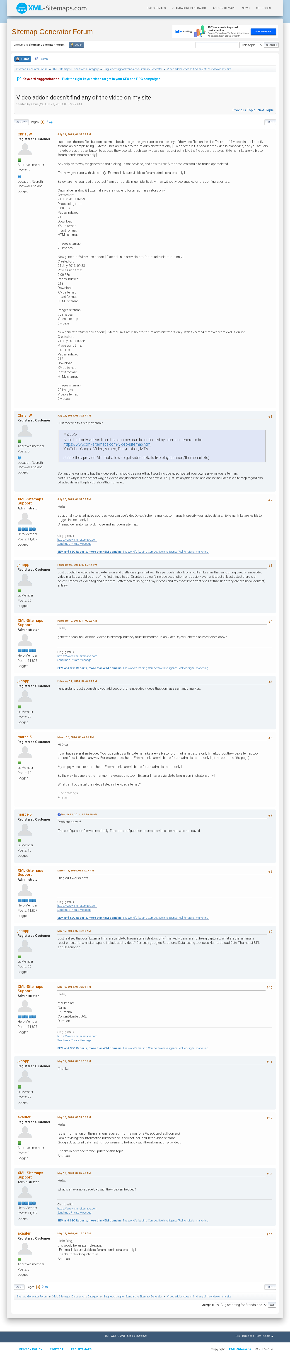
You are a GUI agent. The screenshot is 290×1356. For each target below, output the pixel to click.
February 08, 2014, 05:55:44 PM (77, 564)
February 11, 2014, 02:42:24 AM (77, 681)
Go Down (21, 122)
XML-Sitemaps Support (30, 501)
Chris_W (25, 134)
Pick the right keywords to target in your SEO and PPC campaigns (88, 76)
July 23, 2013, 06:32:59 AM (74, 499)
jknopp (23, 564)
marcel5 (25, 737)
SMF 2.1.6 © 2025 (115, 1335)
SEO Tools (263, 8)
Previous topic (243, 110)
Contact (56, 1349)
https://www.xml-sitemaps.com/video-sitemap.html (107, 444)
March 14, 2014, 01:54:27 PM (75, 870)
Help (237, 1335)
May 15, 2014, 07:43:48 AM (74, 930)
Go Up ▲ (268, 1335)
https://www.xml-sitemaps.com (77, 539)
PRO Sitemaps (156, 8)
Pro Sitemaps (81, 1349)
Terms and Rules (251, 1335)
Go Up (19, 1286)
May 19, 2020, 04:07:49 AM (74, 1173)
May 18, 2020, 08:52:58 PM (74, 1117)
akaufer (24, 1117)
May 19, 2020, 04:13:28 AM (74, 1233)
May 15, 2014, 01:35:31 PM (74, 986)
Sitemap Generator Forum (52, 32)
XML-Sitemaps (240, 1349)
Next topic (266, 110)
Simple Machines (137, 1335)
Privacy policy (30, 1349)
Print (270, 122)
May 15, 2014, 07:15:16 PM (74, 1061)
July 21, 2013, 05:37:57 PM (74, 415)
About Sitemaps (224, 8)
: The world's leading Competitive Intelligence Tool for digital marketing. (133, 551)
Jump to (207, 1304)
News (245, 8)
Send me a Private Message (74, 543)
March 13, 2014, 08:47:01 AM (75, 737)
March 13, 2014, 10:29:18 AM (79, 814)
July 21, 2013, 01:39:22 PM (74, 134)
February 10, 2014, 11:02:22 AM (77, 620)
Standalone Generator (189, 8)
